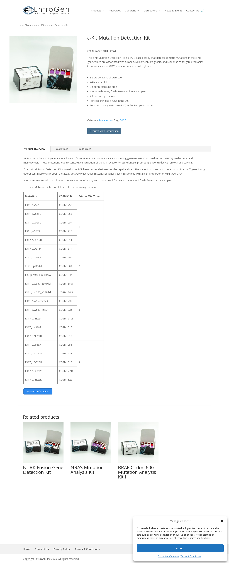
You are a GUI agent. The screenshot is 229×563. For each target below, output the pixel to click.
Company (130, 10)
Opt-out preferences (168, 556)
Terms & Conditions (191, 556)
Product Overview (34, 149)
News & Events (173, 10)
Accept (180, 548)
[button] (222, 521)
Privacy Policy (61, 548)
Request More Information (104, 131)
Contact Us (192, 10)
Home (21, 25)
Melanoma (32, 25)
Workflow (62, 149)
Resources (115, 10)
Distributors (150, 10)
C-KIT (123, 120)
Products (96, 10)
